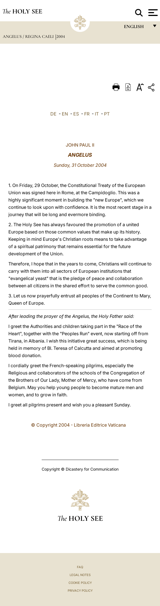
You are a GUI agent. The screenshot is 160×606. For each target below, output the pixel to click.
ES (76, 114)
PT (107, 114)
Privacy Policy (80, 591)
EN (65, 114)
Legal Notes (80, 575)
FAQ (80, 567)
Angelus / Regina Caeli (29, 36)
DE (53, 114)
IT (97, 114)
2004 (61, 36)
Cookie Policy (80, 583)
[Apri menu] (152, 12)
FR (87, 114)
